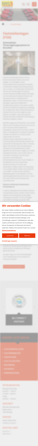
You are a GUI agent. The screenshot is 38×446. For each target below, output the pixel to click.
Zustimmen (10, 236)
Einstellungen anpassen (9, 241)
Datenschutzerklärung (9, 230)
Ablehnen (27, 236)
